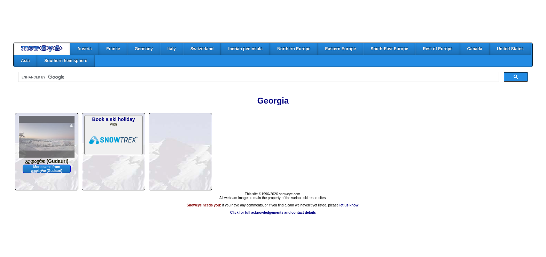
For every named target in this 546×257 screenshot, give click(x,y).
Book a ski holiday (113, 119)
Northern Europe (293, 48)
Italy (171, 48)
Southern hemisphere (65, 60)
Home (42, 49)
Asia (25, 60)
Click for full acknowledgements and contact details (273, 212)
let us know (349, 205)
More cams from (46, 169)
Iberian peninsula (245, 48)
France (113, 48)
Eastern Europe (340, 48)
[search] (258, 77)
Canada (474, 48)
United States (510, 48)
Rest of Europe (437, 48)
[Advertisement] (273, 21)
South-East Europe (389, 48)
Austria (84, 48)
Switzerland (202, 48)
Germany (144, 48)
